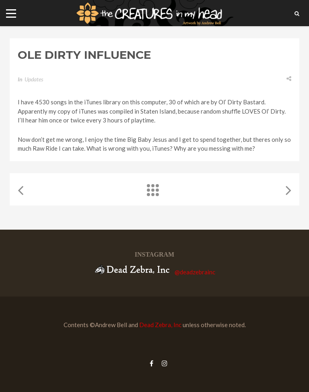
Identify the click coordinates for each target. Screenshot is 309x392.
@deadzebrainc (195, 271)
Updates (34, 79)
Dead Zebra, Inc (160, 324)
